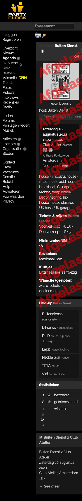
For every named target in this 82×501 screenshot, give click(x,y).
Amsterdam (52, 160)
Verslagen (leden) (16, 125)
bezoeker (61, 395)
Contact (9, 162)
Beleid (8, 182)
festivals (9, 73)
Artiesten (10, 139)
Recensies (11, 102)
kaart (7, 68)
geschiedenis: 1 (61, 103)
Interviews (11, 97)
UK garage (62, 208)
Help (6, 187)
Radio (7, 107)
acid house (67, 182)
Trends (8, 83)
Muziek (8, 130)
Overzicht (10, 48)
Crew (7, 167)
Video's (8, 92)
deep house (61, 192)
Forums (9, 121)
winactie (60, 409)
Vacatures (11, 172)
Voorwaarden (13, 196)
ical (76, 56)
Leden (8, 116)
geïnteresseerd (66, 402)
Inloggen (10, 35)
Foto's (7, 88)
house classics (62, 203)
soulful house (65, 176)
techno (47, 182)
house (44, 176)
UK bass (45, 208)
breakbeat (47, 187)
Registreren (12, 39)
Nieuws (8, 53)
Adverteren (11, 191)
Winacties (15, 78)
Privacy (8, 201)
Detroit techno (50, 197)
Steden (8, 154)
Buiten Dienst (57, 110)
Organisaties (12, 149)
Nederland (51, 166)
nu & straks (11, 63)
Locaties (9, 144)
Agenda (9, 58)
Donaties (9, 177)
